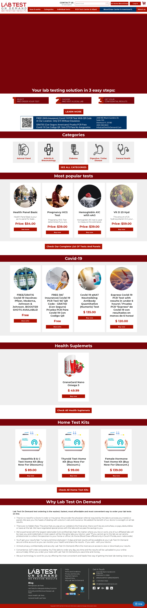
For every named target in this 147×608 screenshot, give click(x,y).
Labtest (14, 7)
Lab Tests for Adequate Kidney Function (42, 588)
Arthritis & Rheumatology (49, 152)
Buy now (57, 232)
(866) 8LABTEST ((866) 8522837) (107, 578)
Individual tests (63, 9)
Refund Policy (70, 578)
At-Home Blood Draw (119, 3)
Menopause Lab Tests (36, 585)
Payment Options (71, 576)
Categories (48, 9)
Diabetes (73, 151)
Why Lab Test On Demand (74, 580)
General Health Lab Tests (37, 598)
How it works (35, 9)
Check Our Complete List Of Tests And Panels (73, 246)
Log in (135, 3)
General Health (123, 151)
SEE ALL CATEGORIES (73, 167)
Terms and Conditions (72, 572)
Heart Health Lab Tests (36, 595)
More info (25, 321)
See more (25, 229)
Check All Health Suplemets (73, 410)
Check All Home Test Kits (73, 490)
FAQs (67, 569)
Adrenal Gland (24, 151)
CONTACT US (67, 3)
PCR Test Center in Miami (86, 9)
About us (141, 9)
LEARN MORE (73, 111)
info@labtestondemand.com (106, 584)
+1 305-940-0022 (102, 581)
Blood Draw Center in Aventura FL (118, 9)
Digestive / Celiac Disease (98, 152)
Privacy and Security (72, 574)
